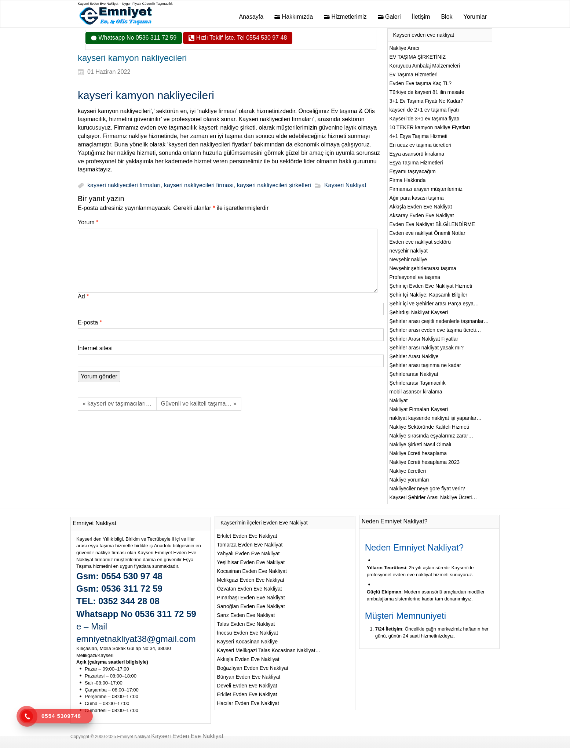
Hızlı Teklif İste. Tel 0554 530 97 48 (240, 38)
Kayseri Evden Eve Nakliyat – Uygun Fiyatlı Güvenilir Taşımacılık (125, 4)
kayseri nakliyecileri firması (199, 185)
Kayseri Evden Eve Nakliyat (187, 736)
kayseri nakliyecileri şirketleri (274, 185)
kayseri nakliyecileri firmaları (124, 185)
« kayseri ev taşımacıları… (117, 403)
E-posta (90, 322)
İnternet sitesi (95, 348)
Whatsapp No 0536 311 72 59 (136, 38)
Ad (83, 296)
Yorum (88, 222)
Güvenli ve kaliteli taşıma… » (199, 403)
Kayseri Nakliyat (345, 185)
